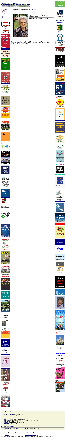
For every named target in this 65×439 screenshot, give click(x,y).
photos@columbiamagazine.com (16, 42)
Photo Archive (4, 16)
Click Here (60, 355)
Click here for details (5, 56)
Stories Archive (4, 17)
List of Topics (4, 15)
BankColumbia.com (60, 31)
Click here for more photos (31, 9)
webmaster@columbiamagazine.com (30, 435)
